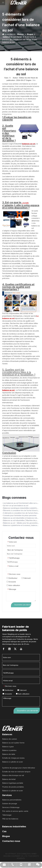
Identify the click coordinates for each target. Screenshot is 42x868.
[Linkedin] (9, 649)
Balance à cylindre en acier (12, 762)
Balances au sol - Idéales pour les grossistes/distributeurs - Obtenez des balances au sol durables (21, 523)
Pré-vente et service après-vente (15, 811)
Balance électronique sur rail (13, 775)
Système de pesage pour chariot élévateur (18, 768)
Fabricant (26, 578)
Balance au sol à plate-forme (13, 743)
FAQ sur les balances (10, 819)
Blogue (6, 836)
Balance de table (8, 754)
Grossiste (11, 582)
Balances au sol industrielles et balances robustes (21, 518)
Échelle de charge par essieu (13, 758)
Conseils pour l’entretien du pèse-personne (19, 515)
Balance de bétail (8, 779)
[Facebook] (3, 649)
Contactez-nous (11, 841)
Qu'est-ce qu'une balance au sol (15, 505)
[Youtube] (21, 649)
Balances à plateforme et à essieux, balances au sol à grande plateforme (21, 525)
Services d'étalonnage (10, 807)
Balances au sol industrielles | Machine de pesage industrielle (21, 520)
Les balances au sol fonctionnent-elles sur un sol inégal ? (21, 503)
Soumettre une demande (22, 605)
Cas (4, 831)
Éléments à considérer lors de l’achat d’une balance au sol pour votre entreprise (21, 510)
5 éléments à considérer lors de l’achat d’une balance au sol (21, 513)
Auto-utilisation (13, 585)
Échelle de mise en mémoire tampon (16, 772)
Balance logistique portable (12, 783)
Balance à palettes (9, 750)
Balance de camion (9, 739)
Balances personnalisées (11, 800)
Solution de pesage (9, 803)
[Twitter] (15, 649)
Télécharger (7, 815)
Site (34, 80)
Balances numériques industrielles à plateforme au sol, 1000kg (21, 508)
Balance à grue (8, 747)
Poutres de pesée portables (13, 787)
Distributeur (12, 578)
